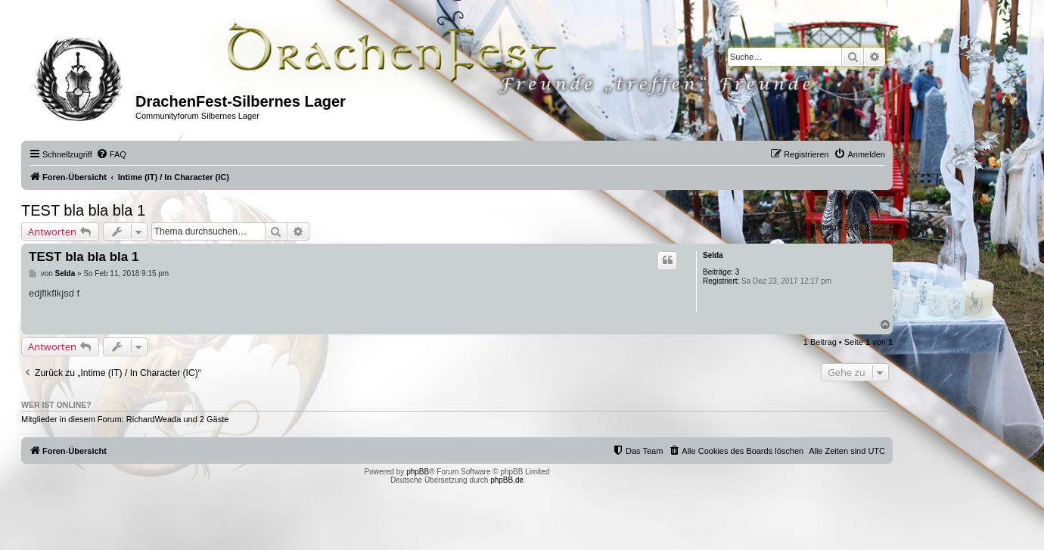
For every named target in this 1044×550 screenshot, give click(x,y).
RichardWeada (154, 419)
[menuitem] (111, 154)
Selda (713, 255)
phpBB (417, 472)
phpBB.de (507, 480)
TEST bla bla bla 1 (83, 210)
